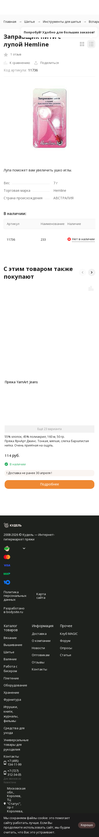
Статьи (65, 655)
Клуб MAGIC (69, 633)
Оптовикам (41, 655)
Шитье (29, 21)
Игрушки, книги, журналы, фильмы (11, 714)
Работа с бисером (10, 668)
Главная (10, 21)
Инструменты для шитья (62, 21)
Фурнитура (12, 699)
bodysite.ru (14, 612)
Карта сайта (41, 596)
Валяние (10, 659)
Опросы (66, 648)
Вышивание (13, 645)
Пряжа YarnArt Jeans (21, 382)
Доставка (39, 633)
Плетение (11, 678)
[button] (82, 272)
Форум (65, 640)
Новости (38, 648)
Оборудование (15, 685)
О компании (41, 640)
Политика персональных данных (15, 596)
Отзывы (38, 662)
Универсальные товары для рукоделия (16, 745)
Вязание (10, 638)
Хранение (11, 692)
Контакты (39, 669)
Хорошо (87, 825)
